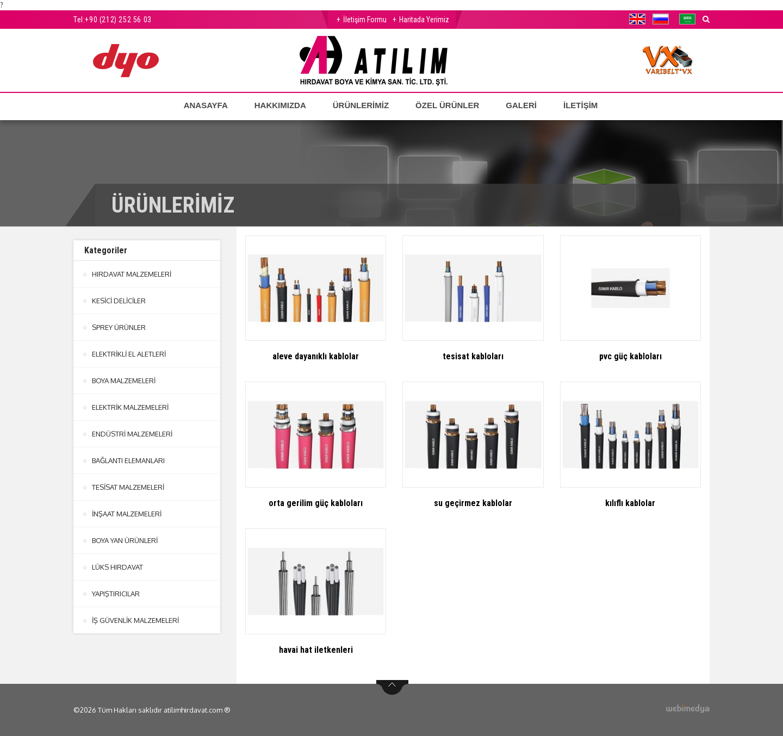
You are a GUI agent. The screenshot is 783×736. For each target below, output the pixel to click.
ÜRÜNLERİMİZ (361, 105)
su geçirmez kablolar (473, 503)
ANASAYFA (206, 105)
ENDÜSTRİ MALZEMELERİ (132, 433)
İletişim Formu (365, 19)
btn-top (392, 687)
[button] (640, 19)
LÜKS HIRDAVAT (117, 567)
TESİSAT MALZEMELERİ (128, 487)
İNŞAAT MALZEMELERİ (126, 513)
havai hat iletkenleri (316, 650)
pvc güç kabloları (630, 356)
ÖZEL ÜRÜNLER (447, 105)
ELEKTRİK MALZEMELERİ (130, 407)
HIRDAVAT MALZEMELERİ (131, 274)
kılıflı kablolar (630, 503)
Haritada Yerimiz (424, 19)
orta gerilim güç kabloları (316, 503)
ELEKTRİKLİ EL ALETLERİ (129, 354)
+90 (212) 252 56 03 (118, 19)
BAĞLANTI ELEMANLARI (128, 460)
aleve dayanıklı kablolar (315, 356)
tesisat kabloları (473, 356)
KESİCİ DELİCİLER (119, 300)
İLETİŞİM (580, 105)
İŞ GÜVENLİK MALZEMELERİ (135, 620)
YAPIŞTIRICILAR (116, 593)
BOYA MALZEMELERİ (124, 380)
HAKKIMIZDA (280, 105)
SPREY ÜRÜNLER (119, 327)
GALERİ (521, 105)
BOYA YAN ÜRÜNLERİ (125, 540)
